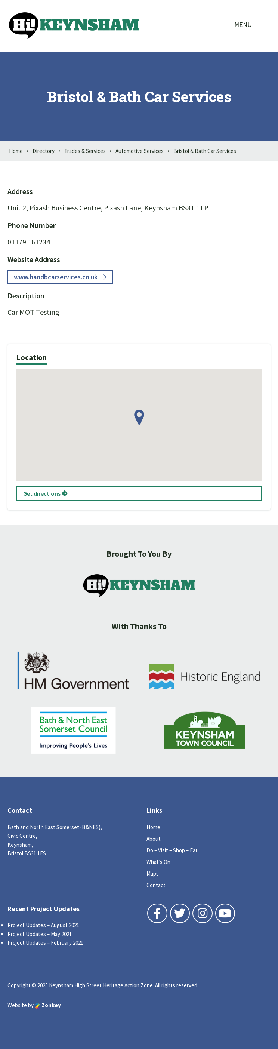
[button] (139, 417)
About (153, 838)
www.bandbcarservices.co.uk (60, 277)
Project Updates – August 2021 (43, 925)
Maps (152, 873)
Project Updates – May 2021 (39, 934)
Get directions (45, 493)
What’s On (158, 861)
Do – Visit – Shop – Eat (172, 850)
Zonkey (48, 1005)
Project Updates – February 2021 (45, 942)
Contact (156, 885)
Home (153, 827)
